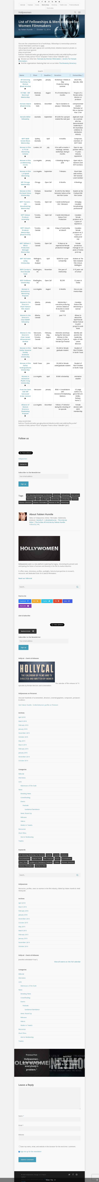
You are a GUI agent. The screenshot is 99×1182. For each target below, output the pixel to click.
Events (23, 801)
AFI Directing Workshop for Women (39, 495)
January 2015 (22, 753)
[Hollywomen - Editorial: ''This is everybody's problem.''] (32, 1063)
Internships (30, 499)
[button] (79, 12)
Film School (75, 495)
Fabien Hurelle (27, 29)
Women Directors (25, 502)
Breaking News (26, 794)
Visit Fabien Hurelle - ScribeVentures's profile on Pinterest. (38, 705)
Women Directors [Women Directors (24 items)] (68, 862)
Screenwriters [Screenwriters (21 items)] (66, 859)
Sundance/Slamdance (32, 809)
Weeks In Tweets (26, 825)
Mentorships (55, 499)
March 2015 (22, 745)
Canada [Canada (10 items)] (56, 855)
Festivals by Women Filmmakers (49, 59)
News (20, 790)
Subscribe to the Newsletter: (29, 472)
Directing (56, 495)
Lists (56, 29)
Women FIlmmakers (40, 502)
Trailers (21, 841)
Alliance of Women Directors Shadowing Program (25, 409)
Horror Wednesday (27, 837)
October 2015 (23, 737)
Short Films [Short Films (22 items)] (23, 862)
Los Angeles (45, 499)
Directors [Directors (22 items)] (64, 855)
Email (20, 1125)
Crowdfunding (25, 797)
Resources (63, 29)
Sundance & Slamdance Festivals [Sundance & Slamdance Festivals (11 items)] (40, 862)
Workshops (65, 502)
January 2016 (22, 729)
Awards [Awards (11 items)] (48, 855)
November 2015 (24, 733)
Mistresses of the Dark (28, 786)
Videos (23, 821)
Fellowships (65, 495)
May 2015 (21, 741)
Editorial (21, 774)
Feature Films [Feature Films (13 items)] (37, 859)
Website (21, 1135)
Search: (40, 71)
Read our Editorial (25, 578)
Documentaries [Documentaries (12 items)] (24, 859)
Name (21, 1116)
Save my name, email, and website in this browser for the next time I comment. (48, 1147)
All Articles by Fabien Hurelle (54, 522)
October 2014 (23, 761)
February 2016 (23, 725)
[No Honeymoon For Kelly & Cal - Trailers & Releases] (67, 1063)
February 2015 (23, 749)
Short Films (22, 833)
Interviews (22, 778)
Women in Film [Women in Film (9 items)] (40, 866)
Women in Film (54, 502)
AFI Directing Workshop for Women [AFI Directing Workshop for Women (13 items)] (31, 855)
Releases (24, 817)
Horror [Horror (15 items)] (57, 859)
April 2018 (21, 717)
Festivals (26, 805)
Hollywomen (24, 12)
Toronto (75, 499)
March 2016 (22, 721)
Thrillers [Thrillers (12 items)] (57, 862)
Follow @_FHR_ (34, 524)
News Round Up (26, 813)
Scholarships (66, 499)
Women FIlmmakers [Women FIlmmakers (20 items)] (26, 866)
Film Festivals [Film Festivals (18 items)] (48, 859)
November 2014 (24, 757)
